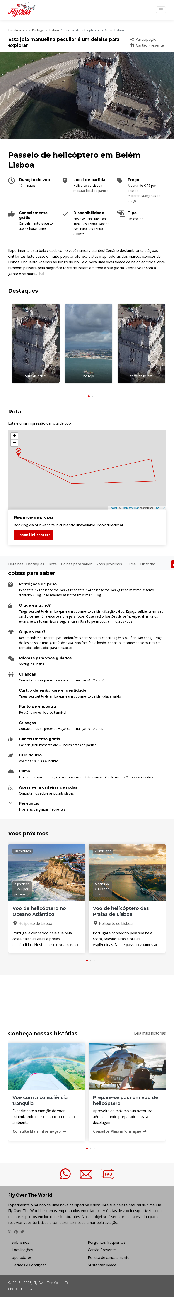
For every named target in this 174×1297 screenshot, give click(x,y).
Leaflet (113, 508)
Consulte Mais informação (39, 1131)
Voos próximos (109, 564)
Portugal (38, 30)
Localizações (17, 30)
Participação (143, 39)
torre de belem (36, 376)
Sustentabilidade (102, 1264)
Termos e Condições (29, 1264)
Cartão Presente (147, 45)
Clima (131, 564)
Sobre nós (20, 1242)
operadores (22, 1257)
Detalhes (15, 564)
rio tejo (88, 376)
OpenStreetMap (130, 508)
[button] (89, 396)
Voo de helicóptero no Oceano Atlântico (39, 911)
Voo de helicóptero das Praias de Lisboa (121, 911)
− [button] (14, 443)
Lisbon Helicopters (33, 534)
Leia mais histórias (150, 1033)
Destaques (35, 564)
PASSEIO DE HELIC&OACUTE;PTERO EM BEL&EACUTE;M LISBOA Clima (87, 997)
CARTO (160, 508)
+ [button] (14, 436)
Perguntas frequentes (107, 1242)
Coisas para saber (76, 564)
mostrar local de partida (91, 190)
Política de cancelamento (109, 1257)
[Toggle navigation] (161, 9)
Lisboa (54, 30)
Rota (53, 564)
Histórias (148, 564)
